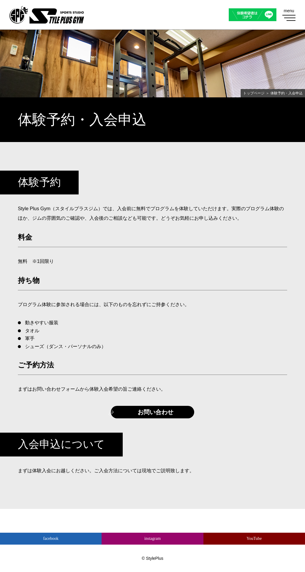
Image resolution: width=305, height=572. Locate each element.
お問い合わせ (155, 412)
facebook (50, 538)
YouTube (254, 538)
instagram (152, 538)
